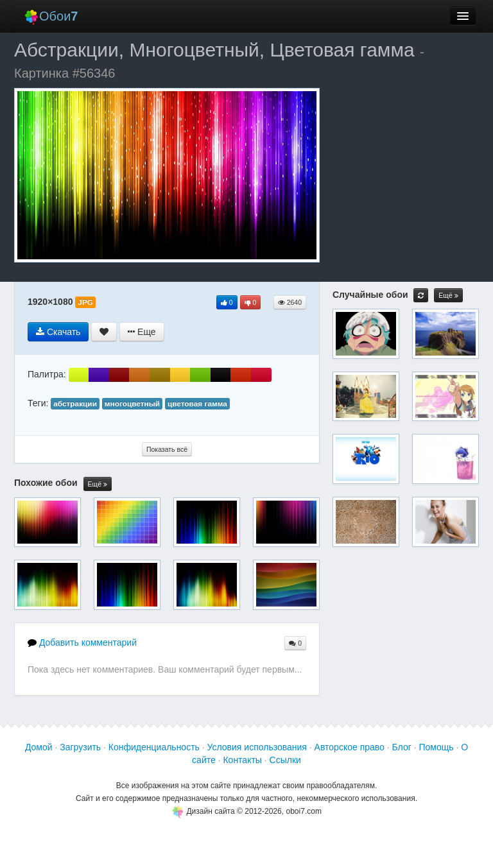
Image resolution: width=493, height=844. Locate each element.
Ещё (97, 484)
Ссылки (285, 760)
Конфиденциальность (154, 747)
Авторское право (350, 747)
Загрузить (80, 747)
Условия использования (257, 747)
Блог (401, 747)
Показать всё (166, 449)
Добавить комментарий (82, 642)
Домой (39, 747)
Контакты (242, 760)
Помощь (436, 747)
